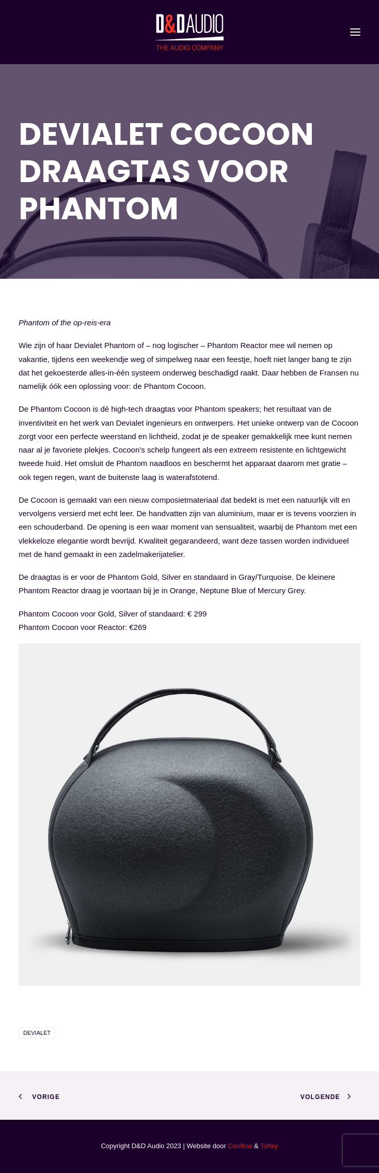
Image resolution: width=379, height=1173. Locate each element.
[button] (355, 32)
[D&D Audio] (189, 32)
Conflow (240, 1146)
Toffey (269, 1146)
